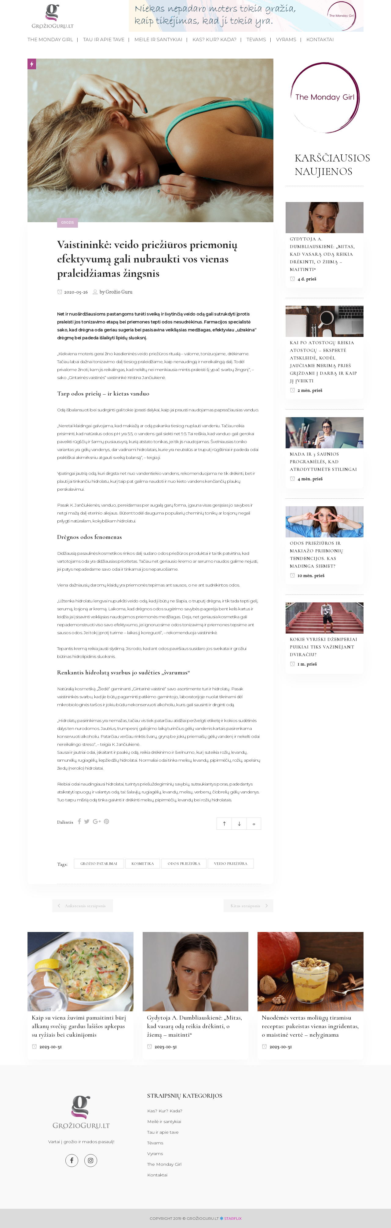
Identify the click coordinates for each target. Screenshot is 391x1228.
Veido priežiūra (230, 863)
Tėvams (155, 1143)
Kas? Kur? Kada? (164, 1111)
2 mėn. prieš (306, 391)
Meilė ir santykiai (164, 1121)
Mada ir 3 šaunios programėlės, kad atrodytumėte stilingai (323, 461)
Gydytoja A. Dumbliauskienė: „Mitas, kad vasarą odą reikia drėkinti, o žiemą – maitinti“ (322, 254)
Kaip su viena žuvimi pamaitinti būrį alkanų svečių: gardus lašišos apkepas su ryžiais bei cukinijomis (79, 1026)
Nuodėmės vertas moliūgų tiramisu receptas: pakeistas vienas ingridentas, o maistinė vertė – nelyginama (310, 1026)
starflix (233, 1218)
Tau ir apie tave (163, 1132)
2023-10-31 (47, 1047)
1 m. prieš (303, 664)
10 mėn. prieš (307, 576)
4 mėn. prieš (306, 479)
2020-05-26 (72, 292)
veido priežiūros (152, 353)
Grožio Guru (119, 292)
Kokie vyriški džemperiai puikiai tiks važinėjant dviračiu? (323, 647)
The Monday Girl (164, 1164)
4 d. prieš (303, 279)
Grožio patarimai (99, 863)
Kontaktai (157, 1175)
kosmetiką (85, 689)
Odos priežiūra (184, 863)
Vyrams (155, 1153)
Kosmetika (143, 863)
